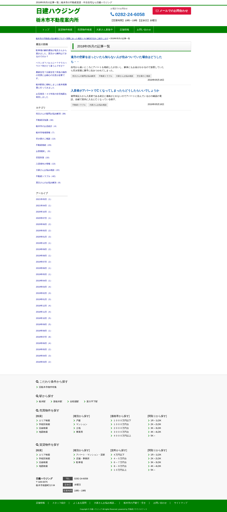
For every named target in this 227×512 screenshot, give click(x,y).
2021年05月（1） (44, 199)
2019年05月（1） (44, 274)
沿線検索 (43, 428)
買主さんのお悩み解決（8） (49, 182)
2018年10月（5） (44, 318)
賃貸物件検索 (65, 29)
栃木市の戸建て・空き (135, 503)
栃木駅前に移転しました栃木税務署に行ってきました (51, 86)
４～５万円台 (120, 458)
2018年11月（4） (44, 312)
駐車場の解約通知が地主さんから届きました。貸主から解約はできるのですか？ (51, 53)
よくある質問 (79, 503)
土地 (78, 428)
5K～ (153, 435)
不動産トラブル (105, 76)
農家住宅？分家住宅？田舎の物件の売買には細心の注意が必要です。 (51, 75)
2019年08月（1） (44, 255)
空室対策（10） (43, 157)
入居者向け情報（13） (46, 164)
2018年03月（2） (44, 362)
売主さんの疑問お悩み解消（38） (51, 113)
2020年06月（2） (44, 224)
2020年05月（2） (44, 230)
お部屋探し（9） (43, 151)
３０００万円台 (121, 432)
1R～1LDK (156, 420)
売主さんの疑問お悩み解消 (83, 76)
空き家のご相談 (143, 76)
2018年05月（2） (44, 349)
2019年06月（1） (44, 268)
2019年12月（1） (44, 243)
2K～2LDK (156, 424)
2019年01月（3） (44, 299)
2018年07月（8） (44, 337)
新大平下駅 (92, 401)
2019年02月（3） (44, 293)
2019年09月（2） (44, 249)
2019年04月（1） (44, 280)
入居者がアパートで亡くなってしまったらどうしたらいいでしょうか (115, 90)
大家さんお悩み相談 (124, 76)
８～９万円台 (120, 466)
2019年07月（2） (44, 262)
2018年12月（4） (44, 305)
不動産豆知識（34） (45, 120)
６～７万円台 (120, 462)
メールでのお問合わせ (172, 10)
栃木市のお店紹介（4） (47, 126)
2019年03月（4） (44, 287)
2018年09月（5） (44, 324)
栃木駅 (42, 401)
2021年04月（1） (44, 205)
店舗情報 (124, 29)
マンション (81, 424)
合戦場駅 (74, 401)
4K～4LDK (156, 432)
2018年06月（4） (44, 343)
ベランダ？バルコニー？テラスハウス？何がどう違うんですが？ (51, 64)
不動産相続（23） (44, 145)
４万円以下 (118, 454)
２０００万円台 (121, 428)
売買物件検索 (85, 29)
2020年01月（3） (44, 237)
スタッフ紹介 (59, 503)
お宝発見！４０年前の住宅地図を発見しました (51, 95)
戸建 (78, 420)
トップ (45, 29)
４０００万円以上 (122, 435)
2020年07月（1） (44, 218)
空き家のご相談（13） (46, 139)
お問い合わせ (144, 29)
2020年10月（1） (44, 212)
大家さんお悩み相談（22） (48, 170)
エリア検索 (44, 420)
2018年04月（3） (44, 356)
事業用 (79, 432)
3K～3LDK (156, 428)
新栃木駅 (57, 401)
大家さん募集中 (104, 29)
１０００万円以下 (122, 420)
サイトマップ (180, 503)
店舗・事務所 (82, 458)
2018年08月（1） (44, 331)
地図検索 (43, 432)
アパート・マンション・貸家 (90, 454)
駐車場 (79, 462)
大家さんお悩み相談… (105, 503)
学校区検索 (44, 424)
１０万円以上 (120, 470)
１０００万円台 (121, 424)
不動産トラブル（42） (46, 176)
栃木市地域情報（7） (46, 132)
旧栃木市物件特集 (48, 387)
